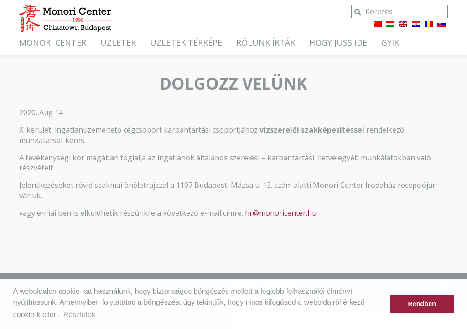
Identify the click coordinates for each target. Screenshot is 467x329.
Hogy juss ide (338, 42)
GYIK (390, 42)
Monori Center (52, 42)
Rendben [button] (422, 304)
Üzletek (118, 42)
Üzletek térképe (186, 42)
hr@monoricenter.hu (281, 213)
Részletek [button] (79, 314)
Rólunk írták (265, 42)
